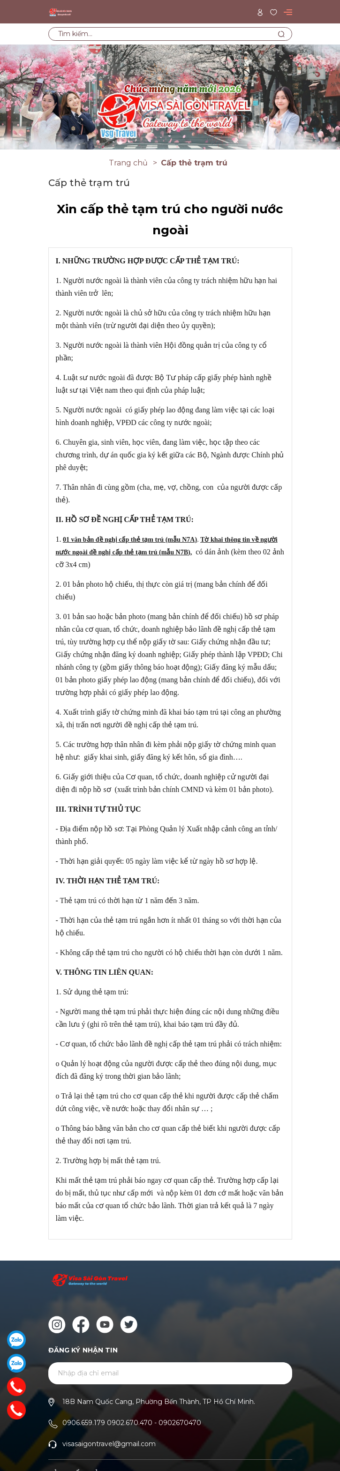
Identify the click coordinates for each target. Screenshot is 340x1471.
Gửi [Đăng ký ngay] (273, 1373)
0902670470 (180, 1423)
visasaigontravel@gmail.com (109, 1444)
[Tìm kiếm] (281, 34)
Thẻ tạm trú (78, 900)
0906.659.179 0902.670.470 (107, 1423)
